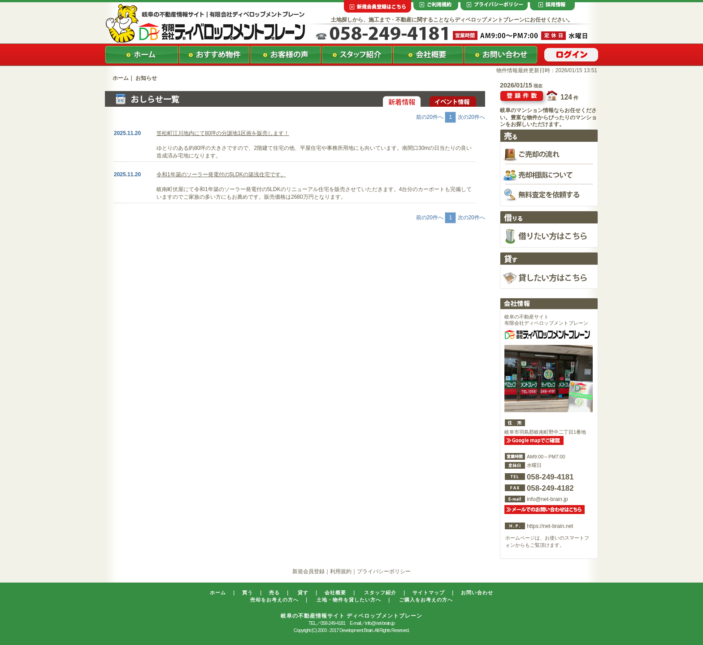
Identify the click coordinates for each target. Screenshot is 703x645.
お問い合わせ (477, 592)
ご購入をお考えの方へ (426, 599)
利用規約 (341, 571)
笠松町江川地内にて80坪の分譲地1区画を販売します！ (222, 133)
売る (274, 592)
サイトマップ (428, 592)
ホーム (121, 78)
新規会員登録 (308, 571)
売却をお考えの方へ (274, 599)
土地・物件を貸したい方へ (349, 599)
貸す (303, 592)
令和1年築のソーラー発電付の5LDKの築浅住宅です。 (221, 174)
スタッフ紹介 (380, 592)
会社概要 (335, 592)
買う (247, 592)
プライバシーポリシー (384, 571)
